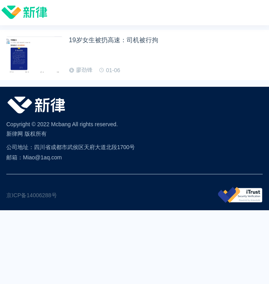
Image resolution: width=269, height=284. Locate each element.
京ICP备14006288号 (31, 195)
